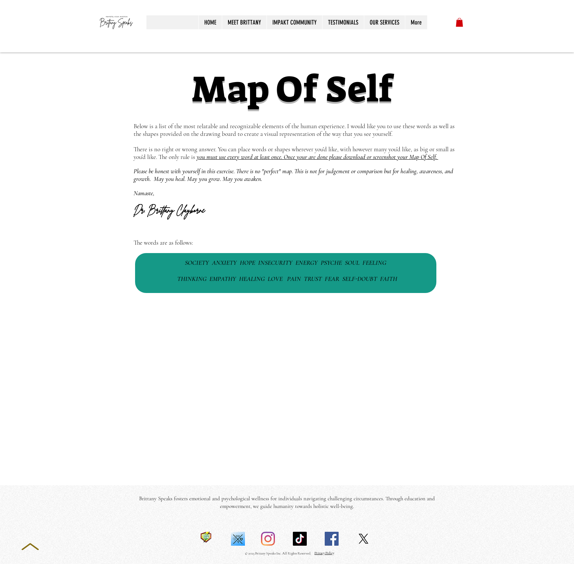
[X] (363, 539)
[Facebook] (332, 539)
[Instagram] (268, 539)
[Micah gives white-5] (238, 539)
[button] (459, 22)
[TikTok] (300, 539)
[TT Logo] (206, 539)
